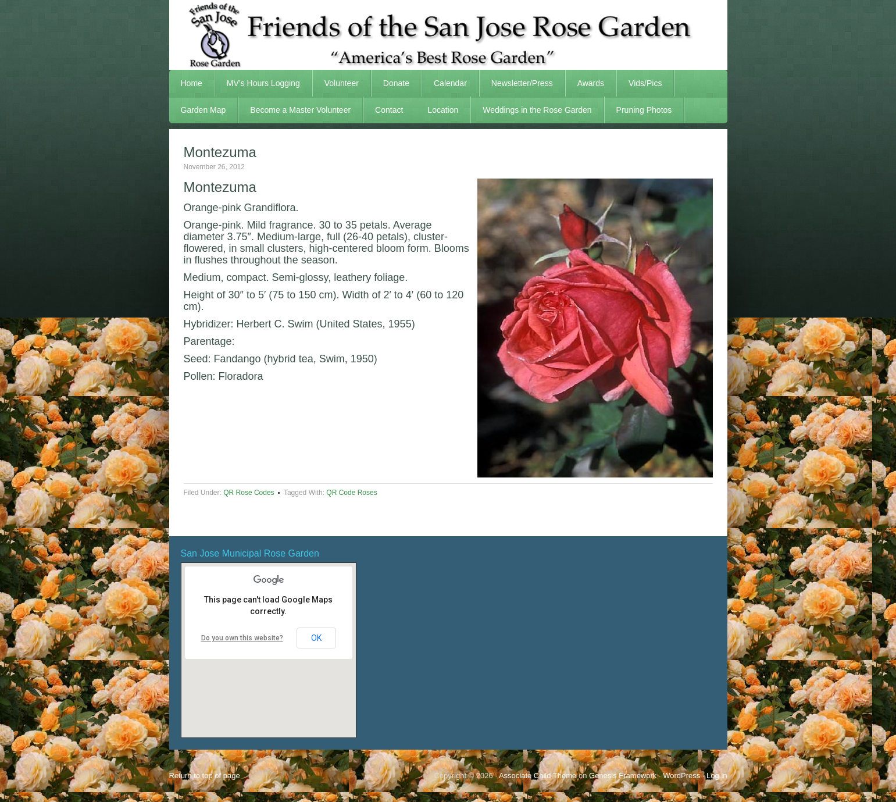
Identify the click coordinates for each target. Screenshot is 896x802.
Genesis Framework (622, 775)
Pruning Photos (644, 110)
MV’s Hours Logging (263, 83)
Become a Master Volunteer (300, 110)
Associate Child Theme (537, 775)
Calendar (450, 83)
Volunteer (336, 83)
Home (191, 83)
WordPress (681, 775)
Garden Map (197, 110)
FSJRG (448, 35)
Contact (389, 110)
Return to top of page (204, 775)
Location (442, 110)
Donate (396, 83)
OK (316, 638)
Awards (585, 83)
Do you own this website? (242, 638)
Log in (716, 775)
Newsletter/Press (516, 83)
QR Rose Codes (248, 493)
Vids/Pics (639, 83)
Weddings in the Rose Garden (537, 110)
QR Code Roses (351, 493)
